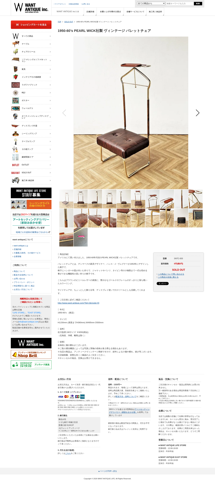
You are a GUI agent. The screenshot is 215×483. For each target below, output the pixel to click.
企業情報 (17, 256)
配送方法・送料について (126, 396)
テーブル (20, 44)
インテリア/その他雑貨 (26, 77)
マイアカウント (60, 4)
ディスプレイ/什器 (24, 126)
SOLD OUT (68, 22)
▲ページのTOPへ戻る (107, 471)
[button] (198, 113)
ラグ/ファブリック (24, 85)
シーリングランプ (24, 134)
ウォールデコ (22, 108)
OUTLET (20, 165)
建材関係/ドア (22, 157)
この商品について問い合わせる (171, 274)
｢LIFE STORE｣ (18, 313)
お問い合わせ (19, 279)
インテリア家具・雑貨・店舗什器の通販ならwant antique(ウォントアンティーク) (31, 8)
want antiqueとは (21, 246)
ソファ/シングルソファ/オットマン (29, 60)
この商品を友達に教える (168, 277)
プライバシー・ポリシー (24, 282)
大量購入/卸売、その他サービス (27, 253)
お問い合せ (85, 4)
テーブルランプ (23, 141)
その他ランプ (22, 149)
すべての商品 (22, 36)
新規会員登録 (73, 4)
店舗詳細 (17, 249)
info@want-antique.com (28, 322)
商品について (19, 271)
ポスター (20, 100)
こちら (68, 453)
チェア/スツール (23, 52)
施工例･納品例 (22, 180)
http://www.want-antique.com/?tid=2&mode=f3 (78, 303)
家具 (18, 69)
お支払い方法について (23, 289)
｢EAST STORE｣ (34, 313)
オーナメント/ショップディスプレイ (30, 116)
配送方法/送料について (23, 275)
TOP (59, 22)
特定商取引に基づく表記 (24, 286)
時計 (18, 93)
